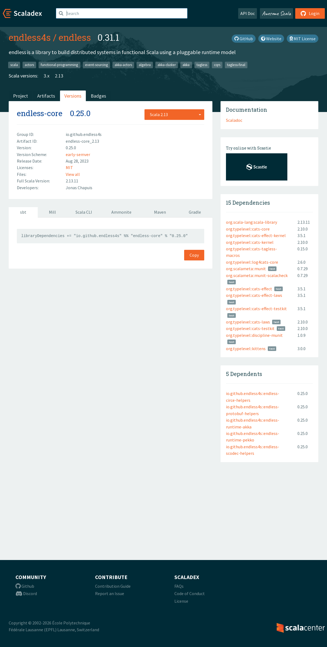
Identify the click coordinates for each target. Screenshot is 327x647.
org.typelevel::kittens (246, 348)
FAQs (179, 586)
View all (73, 174)
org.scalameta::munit (246, 268)
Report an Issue (109, 593)
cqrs (217, 65)
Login (310, 13)
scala (14, 65)
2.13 (59, 76)
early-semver (78, 154)
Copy (194, 255)
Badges (98, 96)
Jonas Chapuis (79, 187)
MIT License (303, 38)
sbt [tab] (23, 212)
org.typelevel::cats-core (248, 229)
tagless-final (236, 65)
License (181, 601)
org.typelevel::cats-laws (248, 322)
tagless (202, 65)
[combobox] (174, 114)
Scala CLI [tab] (84, 212)
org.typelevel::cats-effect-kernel (256, 235)
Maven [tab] (160, 212)
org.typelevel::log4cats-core (252, 262)
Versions (72, 96)
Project (20, 96)
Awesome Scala (276, 13)
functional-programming (59, 65)
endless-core (39, 113)
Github (24, 586)
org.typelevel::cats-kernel (249, 242)
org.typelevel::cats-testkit (250, 328)
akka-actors (123, 65)
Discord (26, 593)
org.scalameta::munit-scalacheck (257, 275)
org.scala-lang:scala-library (251, 222)
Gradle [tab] (195, 212)
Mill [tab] (52, 212)
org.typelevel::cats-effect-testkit (256, 308)
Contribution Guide (113, 586)
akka (186, 65)
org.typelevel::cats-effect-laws (254, 295)
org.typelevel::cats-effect (249, 288)
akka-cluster (167, 65)
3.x (46, 76)
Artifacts (46, 96)
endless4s (30, 37)
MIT (69, 167)
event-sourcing (96, 65)
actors (29, 65)
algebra (145, 65)
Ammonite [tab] (121, 212)
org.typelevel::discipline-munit (254, 335)
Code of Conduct (189, 593)
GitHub (243, 38)
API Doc (247, 13)
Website (271, 38)
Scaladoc (234, 120)
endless (75, 37)
